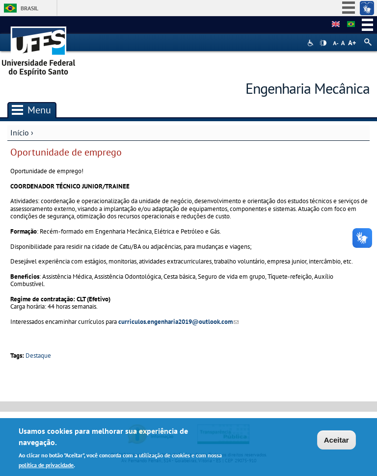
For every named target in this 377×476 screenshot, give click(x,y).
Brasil (29, 8)
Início (19, 132)
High (323, 43)
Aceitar (336, 441)
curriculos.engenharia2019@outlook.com (178, 321)
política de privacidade (46, 466)
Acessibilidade (311, 43)
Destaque (38, 355)
